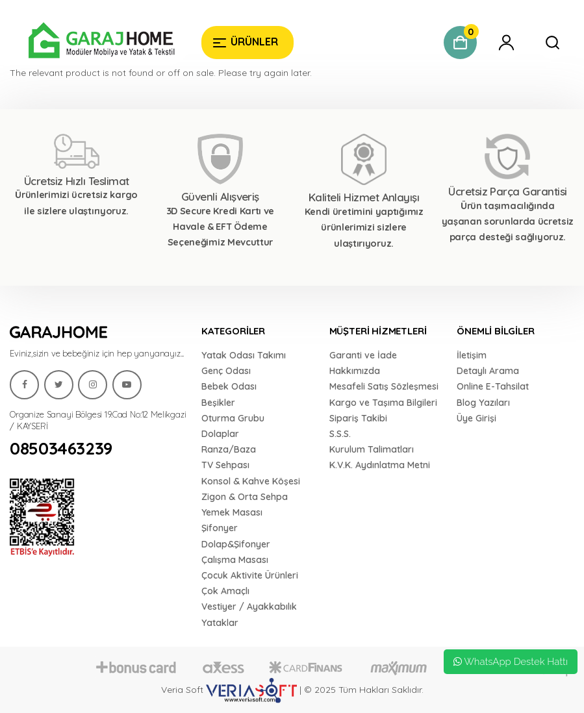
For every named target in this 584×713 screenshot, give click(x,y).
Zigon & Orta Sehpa (244, 497)
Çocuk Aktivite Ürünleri (249, 575)
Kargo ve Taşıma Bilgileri (383, 402)
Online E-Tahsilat (493, 386)
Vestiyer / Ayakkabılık (249, 606)
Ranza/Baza (228, 449)
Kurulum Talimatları (371, 449)
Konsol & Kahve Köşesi (250, 481)
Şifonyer (219, 528)
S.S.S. (340, 434)
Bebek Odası (229, 386)
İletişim (472, 355)
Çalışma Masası (234, 560)
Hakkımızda (354, 371)
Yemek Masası (231, 512)
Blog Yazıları (483, 402)
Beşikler (218, 402)
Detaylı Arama (488, 371)
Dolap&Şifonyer (235, 544)
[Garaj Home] (95, 42)
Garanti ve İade (363, 355)
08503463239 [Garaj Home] (61, 448)
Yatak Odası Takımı (243, 355)
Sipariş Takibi (358, 418)
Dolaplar (220, 434)
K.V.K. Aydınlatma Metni (379, 465)
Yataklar (219, 623)
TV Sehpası (225, 465)
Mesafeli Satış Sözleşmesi (383, 386)
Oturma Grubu (232, 418)
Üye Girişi (476, 418)
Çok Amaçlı (225, 591)
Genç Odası (226, 371)
